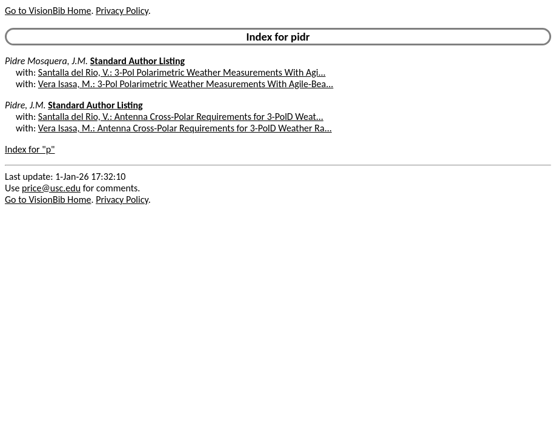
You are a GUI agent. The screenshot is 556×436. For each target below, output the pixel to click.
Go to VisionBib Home (48, 10)
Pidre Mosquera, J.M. (46, 61)
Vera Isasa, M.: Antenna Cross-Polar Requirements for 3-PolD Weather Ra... (185, 128)
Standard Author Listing (137, 61)
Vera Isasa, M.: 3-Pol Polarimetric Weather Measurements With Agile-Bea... (185, 84)
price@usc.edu (51, 188)
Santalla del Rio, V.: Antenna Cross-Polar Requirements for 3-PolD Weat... (180, 116)
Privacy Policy (122, 10)
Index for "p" (30, 149)
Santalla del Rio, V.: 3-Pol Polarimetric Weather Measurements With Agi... (182, 72)
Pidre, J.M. (25, 105)
